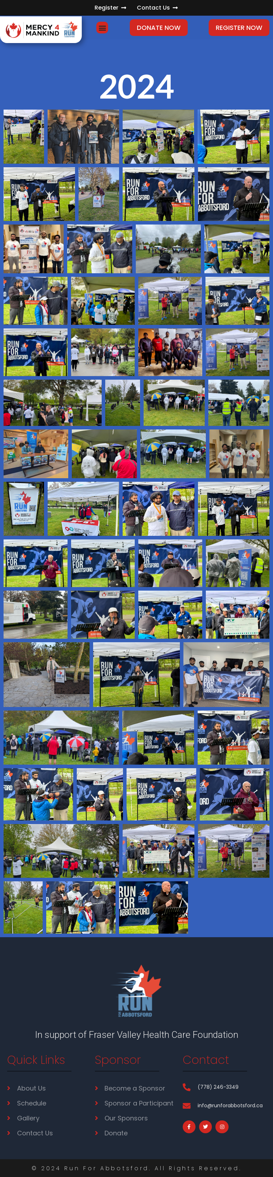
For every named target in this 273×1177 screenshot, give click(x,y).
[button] (102, 27)
